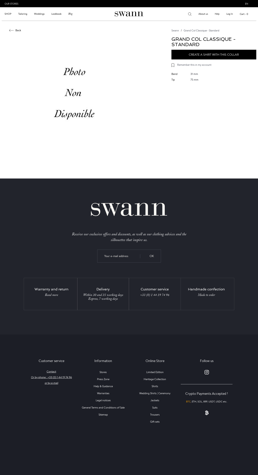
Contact (51, 371)
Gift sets (155, 421)
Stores (103, 372)
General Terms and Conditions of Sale (103, 407)
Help (217, 13)
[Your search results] (190, 14)
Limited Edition (155, 372)
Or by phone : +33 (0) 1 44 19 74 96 (51, 377)
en (246, 3)
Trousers (155, 414)
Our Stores (11, 3)
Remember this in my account (194, 64)
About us (203, 13)
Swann (175, 30)
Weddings (39, 13)
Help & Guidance (103, 386)
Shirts (155, 386)
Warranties (103, 393)
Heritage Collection (155, 379)
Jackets (154, 400)
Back (15, 30)
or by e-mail (51, 383)
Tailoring (22, 13)
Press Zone (103, 379)
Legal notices (103, 400)
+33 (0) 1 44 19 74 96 (154, 295)
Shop (8, 13)
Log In (229, 13)
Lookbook (56, 13)
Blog (70, 13)
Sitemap (103, 414)
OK (152, 256)
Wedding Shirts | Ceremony (154, 393)
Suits (155, 407)
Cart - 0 (244, 14)
